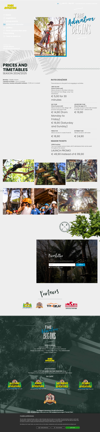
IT (55, 3)
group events (10, 21)
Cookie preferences (43, 427)
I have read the (56, 267)
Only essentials (58, 427)
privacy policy (60, 267)
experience (9, 18)
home (7, 15)
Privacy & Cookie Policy (37, 351)
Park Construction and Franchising (15, 31)
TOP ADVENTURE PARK (80, 3)
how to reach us (11, 36)
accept (72, 427)
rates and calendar (13, 24)
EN (57, 3)
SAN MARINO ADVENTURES (91, 3)
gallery (7, 27)
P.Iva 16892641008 (64, 351)
